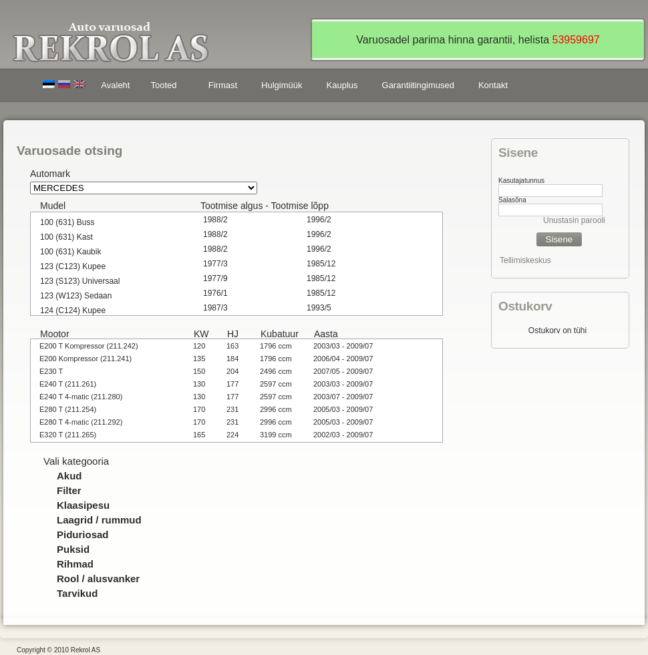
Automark (50, 173)
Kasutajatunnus (521, 180)
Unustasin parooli (574, 220)
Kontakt (493, 85)
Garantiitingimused (418, 85)
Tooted (166, 87)
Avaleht (115, 85)
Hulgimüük (281, 85)
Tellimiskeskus (525, 260)
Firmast (222, 85)
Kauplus (342, 85)
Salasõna (512, 200)
